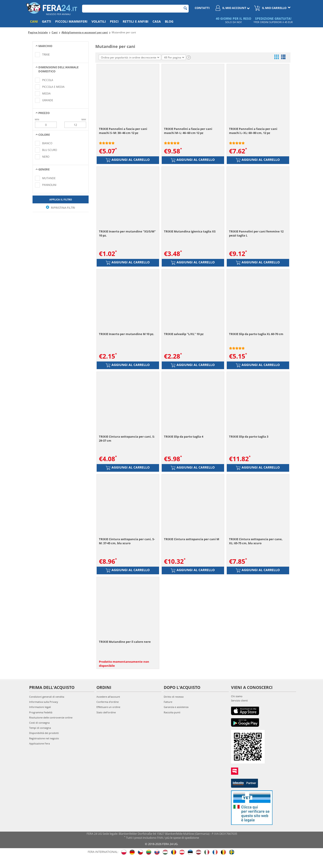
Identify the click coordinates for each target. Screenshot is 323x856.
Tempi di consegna (40, 727)
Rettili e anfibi (135, 21)
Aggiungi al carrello (128, 159)
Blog (169, 21)
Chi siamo (236, 696)
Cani (34, 21)
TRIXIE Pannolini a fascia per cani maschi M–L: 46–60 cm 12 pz (188, 131)
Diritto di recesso (174, 696)
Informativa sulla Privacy (43, 701)
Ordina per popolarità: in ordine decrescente (130, 57)
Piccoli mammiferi (71, 21)
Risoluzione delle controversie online (50, 717)
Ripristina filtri (60, 208)
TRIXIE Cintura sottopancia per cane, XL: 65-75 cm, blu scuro (256, 541)
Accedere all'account (108, 696)
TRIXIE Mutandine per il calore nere (125, 642)
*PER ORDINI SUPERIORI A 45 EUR (273, 22)
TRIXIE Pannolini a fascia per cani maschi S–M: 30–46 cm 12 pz (123, 131)
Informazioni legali (40, 707)
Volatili (99, 21)
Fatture (168, 701)
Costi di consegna (39, 722)
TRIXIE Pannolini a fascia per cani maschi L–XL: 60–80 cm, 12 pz (253, 131)
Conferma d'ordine (107, 701)
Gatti (46, 21)
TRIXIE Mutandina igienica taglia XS (190, 231)
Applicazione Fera (39, 743)
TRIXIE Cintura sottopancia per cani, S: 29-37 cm (127, 438)
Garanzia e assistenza (176, 707)
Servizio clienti (239, 700)
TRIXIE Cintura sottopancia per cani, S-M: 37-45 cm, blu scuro (127, 541)
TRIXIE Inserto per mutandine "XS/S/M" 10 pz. (127, 233)
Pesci (114, 21)
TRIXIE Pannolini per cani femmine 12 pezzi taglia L (256, 233)
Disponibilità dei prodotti (44, 733)
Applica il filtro (60, 199)
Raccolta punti (172, 712)
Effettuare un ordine (108, 707)
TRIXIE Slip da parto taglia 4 (183, 436)
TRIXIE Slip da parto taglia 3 (248, 436)
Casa (157, 21)
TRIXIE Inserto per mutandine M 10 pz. (126, 334)
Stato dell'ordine (106, 712)
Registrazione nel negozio (44, 738)
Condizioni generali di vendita (46, 696)
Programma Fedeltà (40, 712)
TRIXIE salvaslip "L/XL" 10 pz (183, 334)
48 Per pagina (174, 57)
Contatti (202, 8)
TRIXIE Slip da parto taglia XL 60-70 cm (256, 334)
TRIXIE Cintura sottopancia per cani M (191, 539)
